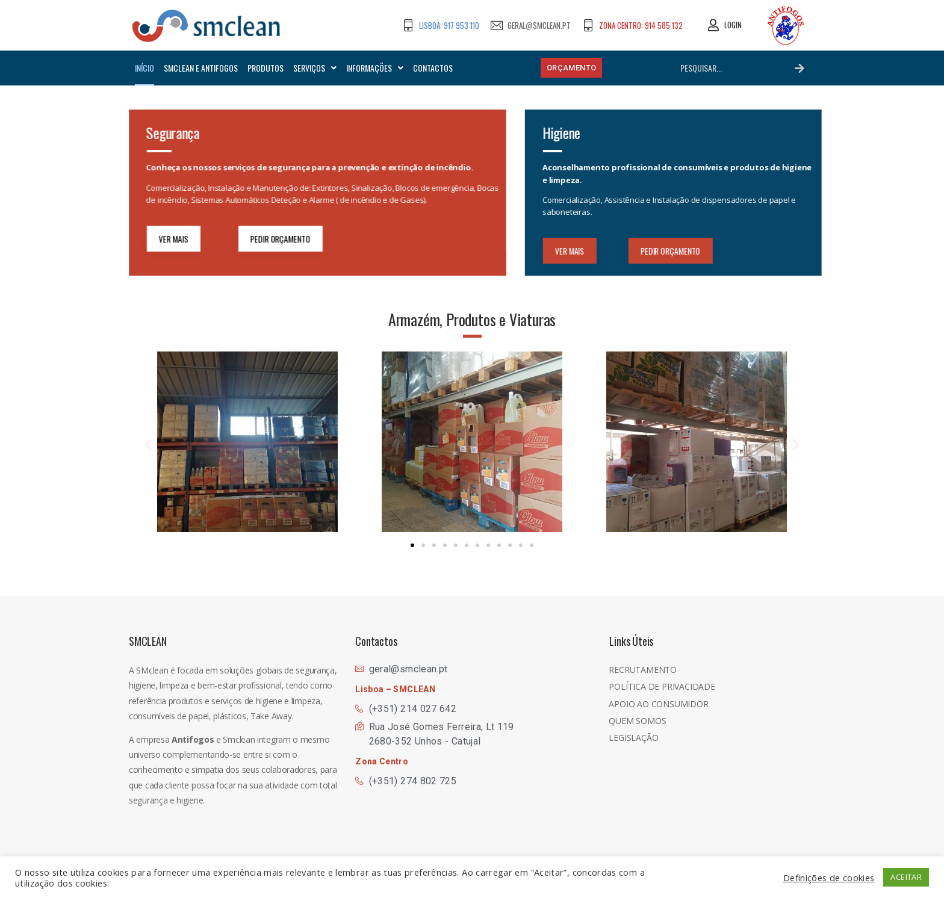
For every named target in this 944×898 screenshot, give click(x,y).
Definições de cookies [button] (829, 877)
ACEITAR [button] (906, 877)
